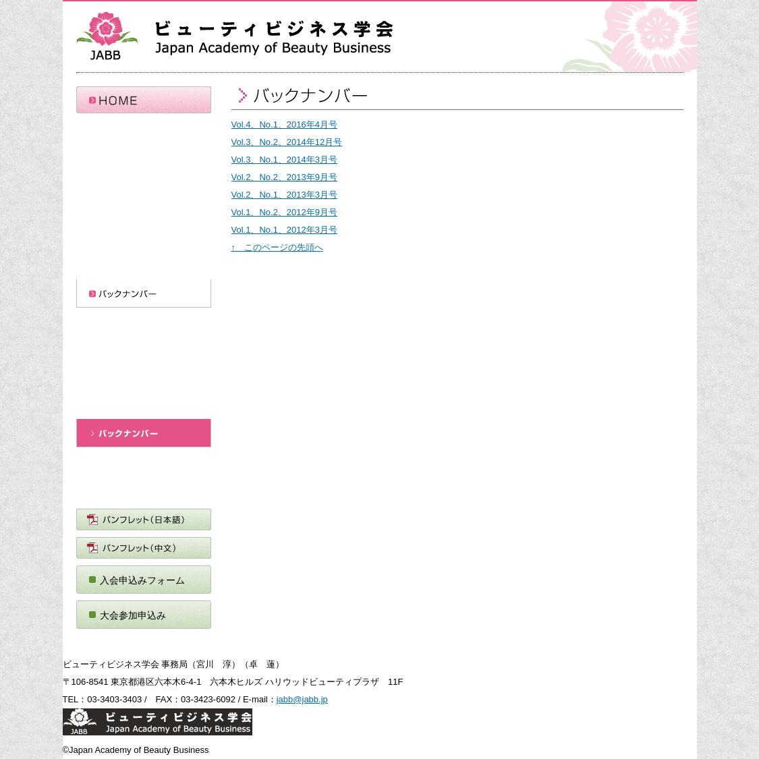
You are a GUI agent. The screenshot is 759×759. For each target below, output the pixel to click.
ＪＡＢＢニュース (143, 488)
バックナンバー (143, 293)
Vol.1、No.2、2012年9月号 (284, 212)
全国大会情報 (143, 265)
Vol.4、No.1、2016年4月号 (284, 124)
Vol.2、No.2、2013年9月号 (284, 177)
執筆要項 (143, 376)
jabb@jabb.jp (302, 699)
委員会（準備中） (143, 210)
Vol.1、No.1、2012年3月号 (284, 230)
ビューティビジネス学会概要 (143, 154)
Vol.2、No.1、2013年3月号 (284, 195)
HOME (143, 99)
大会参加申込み (133, 615)
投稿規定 (143, 348)
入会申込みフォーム (142, 580)
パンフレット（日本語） (143, 519)
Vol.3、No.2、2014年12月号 (287, 142)
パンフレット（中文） (143, 548)
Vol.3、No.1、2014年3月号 (284, 159)
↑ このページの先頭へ (277, 247)
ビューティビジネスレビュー (143, 405)
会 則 (143, 182)
